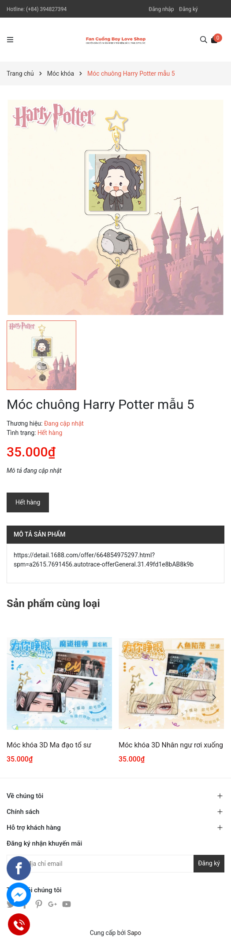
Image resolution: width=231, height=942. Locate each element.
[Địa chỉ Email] (115, 863)
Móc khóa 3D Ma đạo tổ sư (49, 745)
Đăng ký (188, 9)
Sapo (134, 932)
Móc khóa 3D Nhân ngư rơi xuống (171, 745)
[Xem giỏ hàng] (214, 39)
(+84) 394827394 (46, 9)
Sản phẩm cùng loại (53, 603)
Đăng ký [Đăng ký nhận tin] (209, 863)
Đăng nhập (161, 9)
